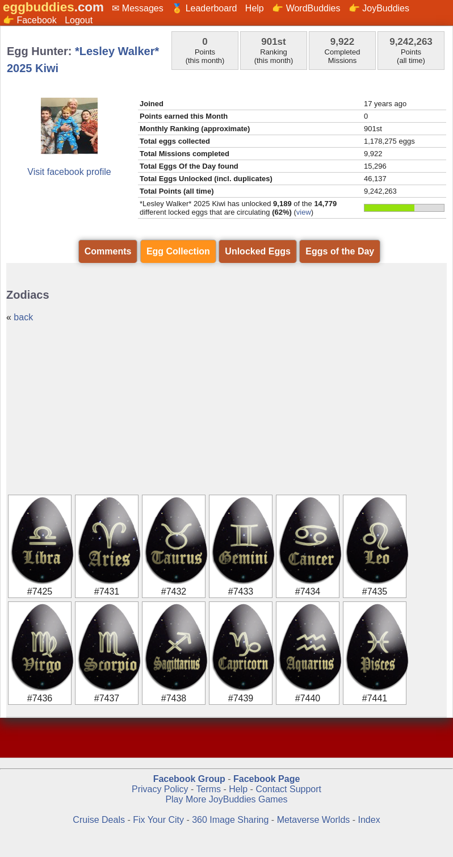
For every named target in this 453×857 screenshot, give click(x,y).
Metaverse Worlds (313, 820)
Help (254, 8)
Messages (142, 8)
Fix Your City (159, 820)
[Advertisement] (226, 407)
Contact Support (288, 789)
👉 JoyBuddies (379, 8)
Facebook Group (189, 779)
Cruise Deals (99, 820)
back (23, 317)
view (303, 212)
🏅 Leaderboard (204, 8)
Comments (108, 251)
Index (369, 820)
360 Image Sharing (231, 820)
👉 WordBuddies (306, 8)
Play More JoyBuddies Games (226, 799)
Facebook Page (266, 779)
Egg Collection (178, 251)
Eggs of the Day (339, 251)
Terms (208, 789)
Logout (79, 20)
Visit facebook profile (69, 172)
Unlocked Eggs (258, 251)
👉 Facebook (30, 20)
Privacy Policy (160, 789)
